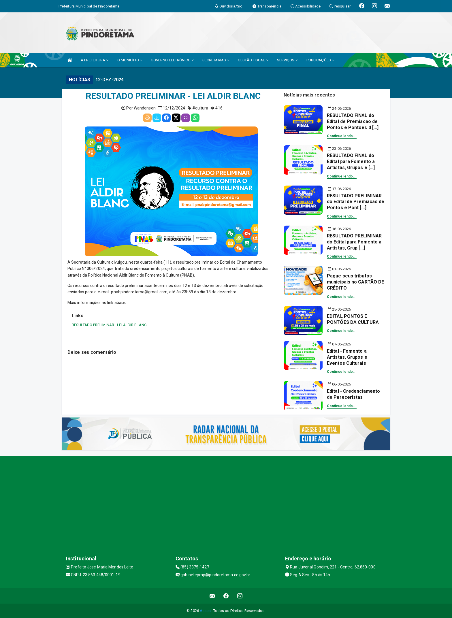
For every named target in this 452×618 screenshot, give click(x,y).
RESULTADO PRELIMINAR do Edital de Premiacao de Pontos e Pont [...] (356, 202)
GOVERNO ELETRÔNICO (172, 60)
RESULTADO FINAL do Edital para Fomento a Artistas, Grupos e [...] (351, 161)
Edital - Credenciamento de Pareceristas (353, 394)
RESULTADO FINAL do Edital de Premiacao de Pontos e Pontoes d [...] (352, 121)
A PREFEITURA (94, 60)
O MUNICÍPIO (129, 60)
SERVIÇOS (287, 60)
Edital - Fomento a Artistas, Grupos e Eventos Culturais (347, 357)
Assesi (206, 610)
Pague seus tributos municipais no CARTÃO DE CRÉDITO (355, 282)
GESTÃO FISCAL (253, 60)
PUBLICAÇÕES (320, 60)
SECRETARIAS (215, 60)
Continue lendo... (342, 136)
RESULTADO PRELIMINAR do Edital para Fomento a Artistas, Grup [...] (354, 242)
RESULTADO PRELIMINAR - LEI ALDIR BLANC (109, 325)
